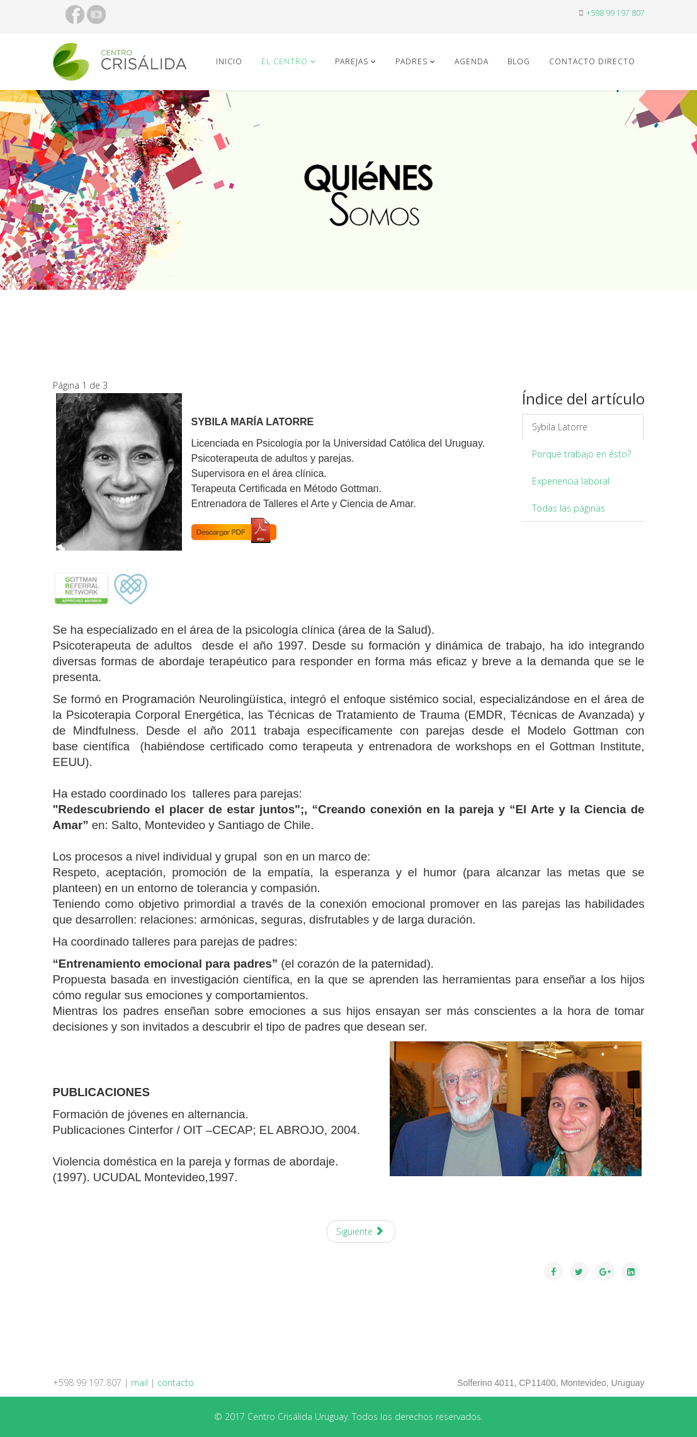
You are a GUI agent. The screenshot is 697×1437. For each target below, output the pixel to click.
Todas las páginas (568, 508)
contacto (175, 1382)
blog (518, 61)
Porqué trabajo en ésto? (581, 454)
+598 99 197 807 (615, 13)
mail (139, 1382)
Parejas (351, 61)
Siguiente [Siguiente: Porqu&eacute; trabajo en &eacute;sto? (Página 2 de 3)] (360, 1231)
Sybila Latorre (559, 427)
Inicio (229, 61)
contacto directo (592, 61)
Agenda (472, 61)
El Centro (284, 61)
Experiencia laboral (570, 481)
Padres (411, 61)
